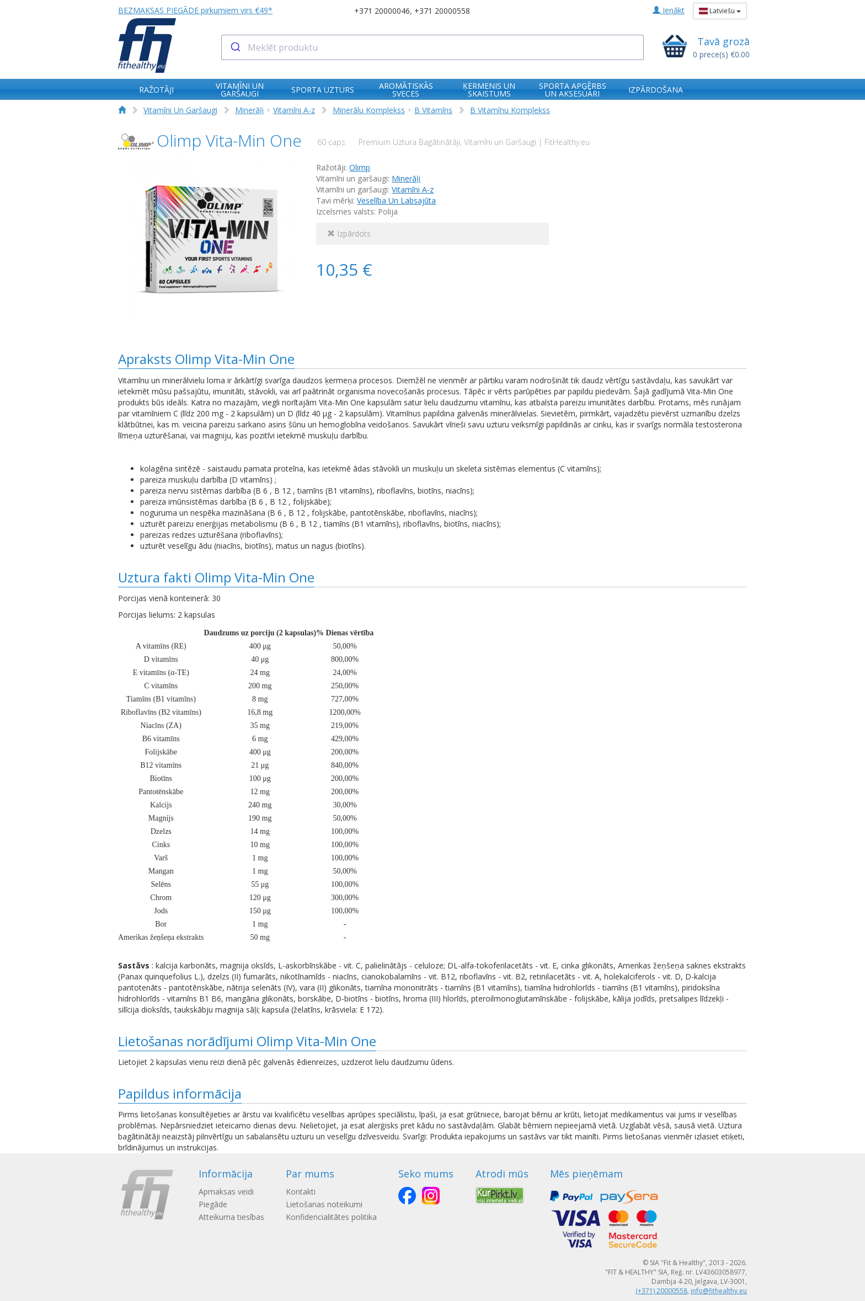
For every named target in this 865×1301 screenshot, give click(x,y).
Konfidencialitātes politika (336, 1217)
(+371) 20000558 (661, 1290)
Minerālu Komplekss (369, 110)
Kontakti (306, 1191)
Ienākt (669, 10)
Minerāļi (249, 110)
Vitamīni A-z (294, 110)
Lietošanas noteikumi (329, 1204)
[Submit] (235, 47)
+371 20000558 (442, 11)
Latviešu (720, 10)
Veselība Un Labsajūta (396, 200)
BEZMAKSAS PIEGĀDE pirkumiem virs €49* (195, 10)
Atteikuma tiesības (231, 1217)
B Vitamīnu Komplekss (510, 110)
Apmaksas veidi (226, 1191)
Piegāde (213, 1204)
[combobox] (432, 47)
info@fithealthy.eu (719, 1290)
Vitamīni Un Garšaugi (180, 110)
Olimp (359, 167)
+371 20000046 (382, 11)
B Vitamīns (433, 110)
